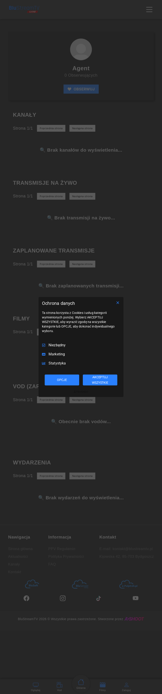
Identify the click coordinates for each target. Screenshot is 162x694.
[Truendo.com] (81, 391)
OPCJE (62, 380)
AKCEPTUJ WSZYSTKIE (100, 379)
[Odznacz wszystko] (117, 302)
